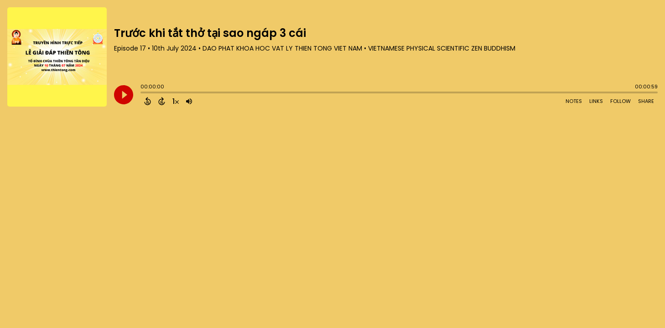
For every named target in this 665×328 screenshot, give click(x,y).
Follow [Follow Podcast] (620, 101)
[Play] (123, 94)
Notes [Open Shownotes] (574, 101)
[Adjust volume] (189, 101)
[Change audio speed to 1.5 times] (175, 101)
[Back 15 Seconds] (147, 101)
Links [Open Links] (596, 101)
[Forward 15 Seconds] (162, 101)
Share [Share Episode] (646, 101)
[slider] (142, 93)
